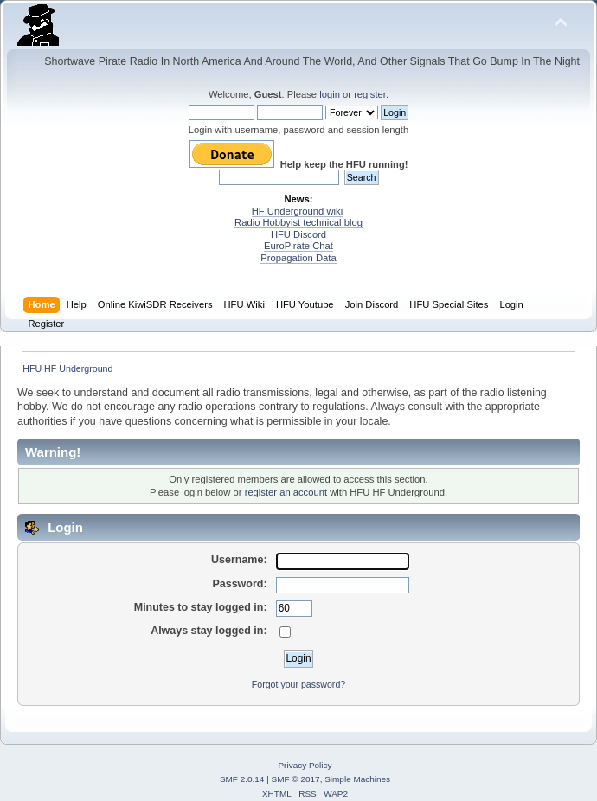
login (329, 94)
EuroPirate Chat (298, 245)
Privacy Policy (304, 765)
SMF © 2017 (296, 779)
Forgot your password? (298, 684)
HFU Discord (298, 234)
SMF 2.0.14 (242, 779)
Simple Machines (357, 779)
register (370, 94)
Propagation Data (298, 258)
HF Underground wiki (297, 211)
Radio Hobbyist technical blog (298, 222)
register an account (286, 492)
